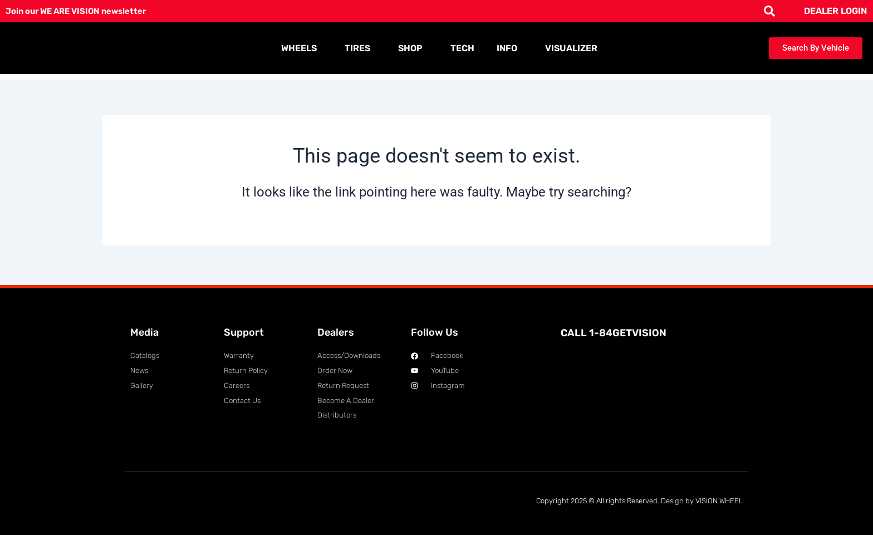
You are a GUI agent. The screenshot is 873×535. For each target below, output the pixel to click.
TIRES (360, 48)
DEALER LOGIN (835, 11)
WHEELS (301, 48)
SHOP (413, 48)
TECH (462, 48)
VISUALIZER (571, 48)
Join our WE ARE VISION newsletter (82, 11)
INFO (510, 48)
